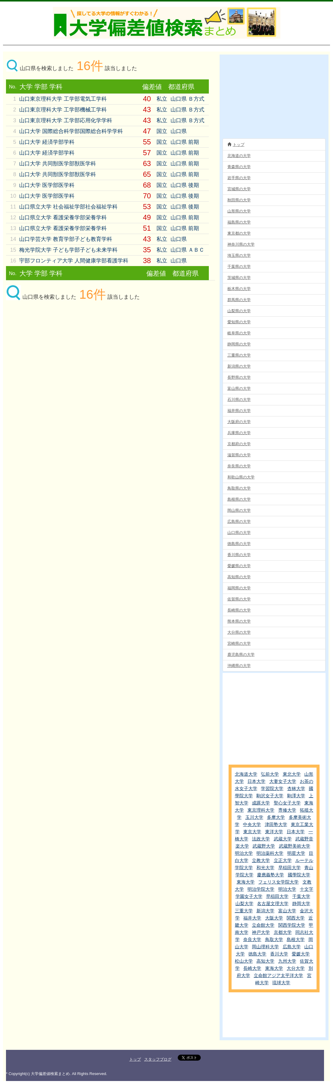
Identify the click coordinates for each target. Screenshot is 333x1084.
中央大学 (252, 824)
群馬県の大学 (239, 300)
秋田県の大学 (239, 200)
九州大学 (287, 961)
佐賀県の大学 (239, 599)
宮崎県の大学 (239, 643)
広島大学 (292, 946)
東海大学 (246, 881)
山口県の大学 (239, 532)
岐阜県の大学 (239, 333)
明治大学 (244, 853)
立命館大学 (263, 925)
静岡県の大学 (239, 344)
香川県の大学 (239, 554)
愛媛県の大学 (239, 566)
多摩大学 (276, 817)
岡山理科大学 (265, 946)
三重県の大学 (239, 355)
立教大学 (261, 860)
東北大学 (292, 774)
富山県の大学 (239, 388)
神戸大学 (261, 932)
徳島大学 (257, 953)
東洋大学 (274, 831)
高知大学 (265, 961)
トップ (235, 144)
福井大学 (252, 917)
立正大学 (283, 860)
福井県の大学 (239, 410)
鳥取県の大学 (239, 488)
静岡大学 (301, 903)
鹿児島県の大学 (241, 654)
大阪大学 (274, 917)
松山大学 (244, 961)
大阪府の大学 (239, 421)
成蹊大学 (261, 802)
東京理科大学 (260, 810)
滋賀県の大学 (239, 455)
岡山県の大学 (239, 510)
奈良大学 (252, 939)
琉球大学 (281, 982)
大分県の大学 (239, 632)
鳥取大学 (274, 939)
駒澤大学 (296, 795)
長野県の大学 (239, 377)
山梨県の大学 (239, 311)
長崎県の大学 (239, 610)
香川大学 (279, 953)
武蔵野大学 (264, 846)
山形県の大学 (239, 211)
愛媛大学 (301, 953)
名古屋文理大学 (272, 903)
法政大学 (261, 838)
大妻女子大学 (282, 781)
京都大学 (283, 932)
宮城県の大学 (239, 189)
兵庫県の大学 (239, 433)
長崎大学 (252, 968)
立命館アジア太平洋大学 (278, 975)
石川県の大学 (239, 399)
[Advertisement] (57, 354)
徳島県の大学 (239, 543)
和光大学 (265, 867)
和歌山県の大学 (241, 477)
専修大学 (287, 810)
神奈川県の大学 (241, 244)
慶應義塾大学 (270, 874)
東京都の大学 (239, 233)
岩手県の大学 (239, 178)
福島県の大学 (239, 222)
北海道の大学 (239, 155)
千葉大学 (301, 896)
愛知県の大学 (239, 322)
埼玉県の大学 (239, 255)
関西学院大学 (291, 925)
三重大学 (244, 910)
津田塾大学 (276, 824)
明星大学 (296, 853)
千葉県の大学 (239, 266)
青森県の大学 (239, 166)
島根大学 (296, 939)
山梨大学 (244, 903)
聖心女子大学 (287, 802)
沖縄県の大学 (239, 665)
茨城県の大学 (239, 277)
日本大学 (256, 781)
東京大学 (252, 831)
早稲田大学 (289, 867)
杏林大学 (296, 788)
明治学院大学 (260, 889)
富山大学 (287, 910)
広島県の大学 (239, 521)
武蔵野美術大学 (294, 846)
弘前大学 (270, 774)
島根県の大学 (239, 499)
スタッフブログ (157, 1059)
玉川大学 (254, 817)
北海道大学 (246, 774)
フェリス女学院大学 (278, 881)
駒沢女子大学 (269, 795)
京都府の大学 (239, 444)
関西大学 (296, 917)
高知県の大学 (239, 577)
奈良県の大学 (239, 466)
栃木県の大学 (239, 288)
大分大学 (296, 968)
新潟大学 (265, 910)
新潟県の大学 (239, 366)
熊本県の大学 (239, 621)
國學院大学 (299, 874)
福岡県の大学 (239, 588)
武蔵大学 (283, 838)
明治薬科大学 (269, 853)
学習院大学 (272, 788)
